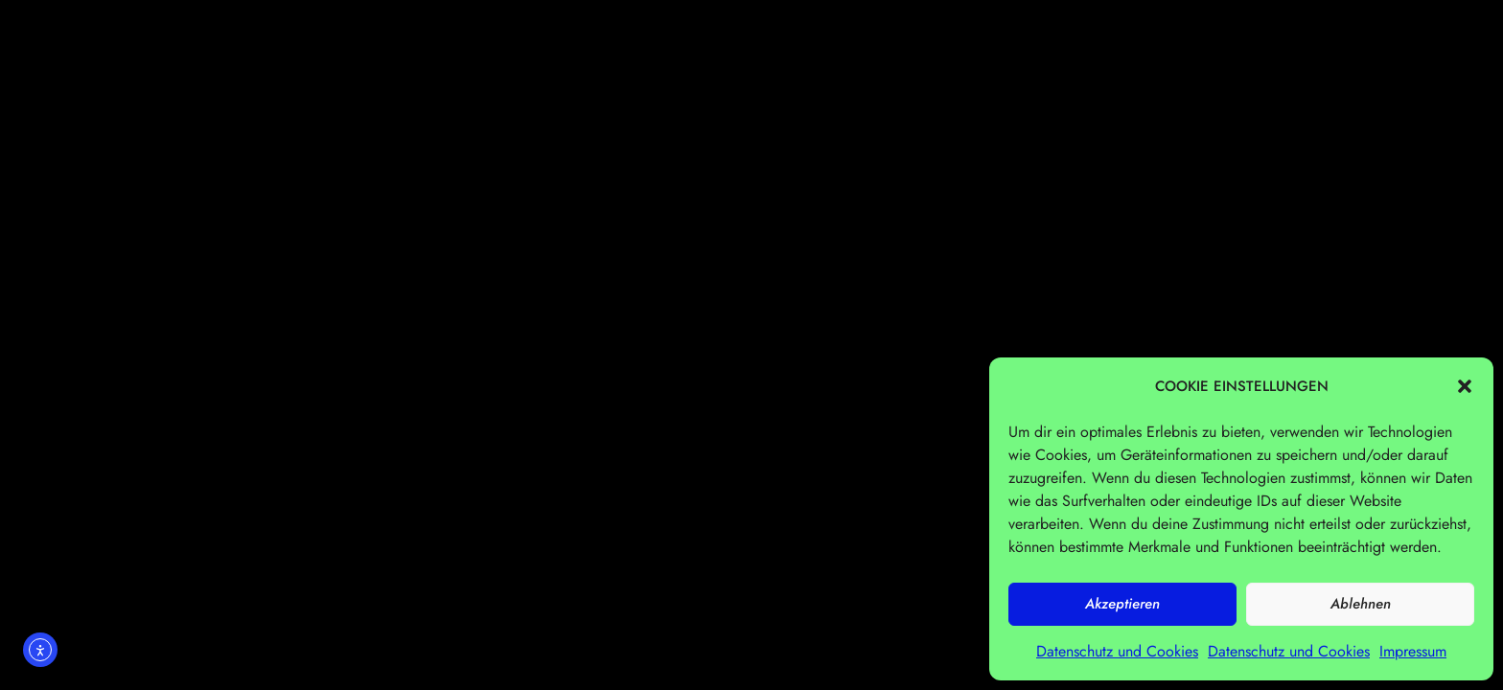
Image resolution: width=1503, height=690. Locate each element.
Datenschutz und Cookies (1117, 651)
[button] (1464, 386)
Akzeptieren (1122, 603)
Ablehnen (1360, 603)
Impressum (1412, 651)
